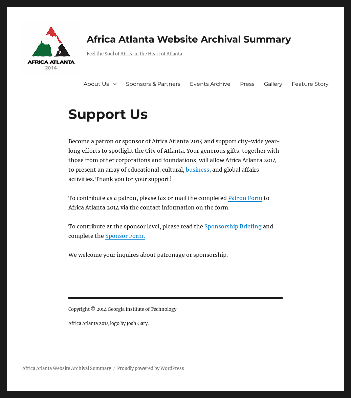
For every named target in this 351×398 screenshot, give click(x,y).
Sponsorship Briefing (233, 226)
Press (247, 84)
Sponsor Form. (125, 235)
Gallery (273, 84)
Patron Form (245, 198)
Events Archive (210, 84)
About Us (96, 84)
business (197, 169)
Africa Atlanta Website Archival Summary (189, 39)
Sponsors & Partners (153, 84)
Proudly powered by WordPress (150, 368)
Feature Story (310, 84)
